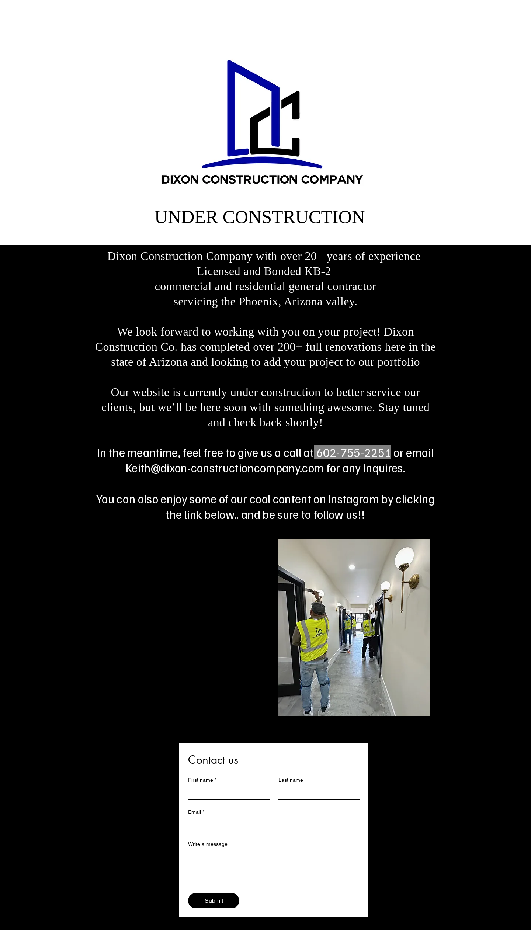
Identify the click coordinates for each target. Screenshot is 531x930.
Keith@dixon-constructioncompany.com (225, 467)
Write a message (208, 844)
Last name (290, 780)
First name (202, 780)
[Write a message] (274, 867)
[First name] (226, 792)
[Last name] (316, 792)
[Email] (271, 825)
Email (196, 812)
